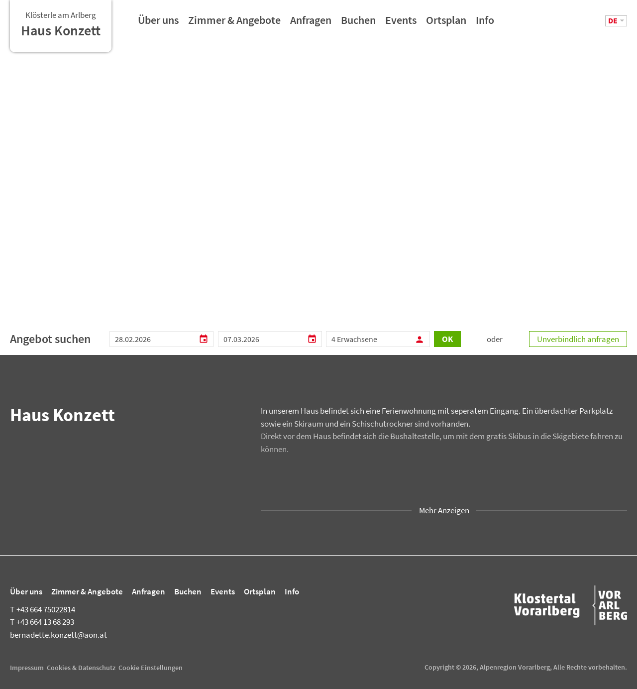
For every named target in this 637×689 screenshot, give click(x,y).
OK (447, 339)
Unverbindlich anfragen (578, 339)
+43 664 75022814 (42, 609)
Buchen (358, 23)
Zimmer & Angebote (234, 23)
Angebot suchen (50, 338)
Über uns (158, 23)
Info (485, 23)
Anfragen (310, 23)
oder (495, 339)
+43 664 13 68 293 (42, 621)
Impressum (27, 667)
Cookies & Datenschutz (81, 667)
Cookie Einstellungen (150, 667)
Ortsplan (446, 23)
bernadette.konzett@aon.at (58, 634)
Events (401, 23)
